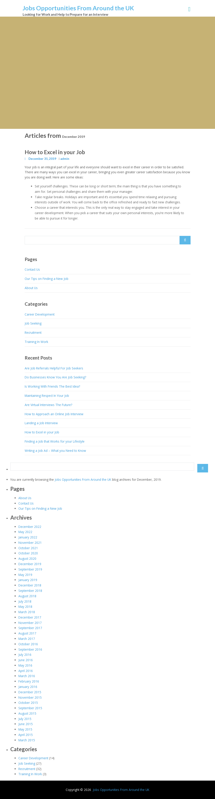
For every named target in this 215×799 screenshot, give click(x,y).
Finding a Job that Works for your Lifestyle (55, 441)
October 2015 (28, 702)
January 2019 (27, 580)
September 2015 (30, 708)
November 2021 (30, 542)
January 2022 (27, 537)
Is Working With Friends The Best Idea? (52, 386)
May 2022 (25, 532)
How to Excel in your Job (55, 152)
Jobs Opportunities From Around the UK (78, 8)
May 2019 (25, 575)
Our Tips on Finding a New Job (46, 279)
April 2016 (25, 671)
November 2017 (30, 623)
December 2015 (29, 692)
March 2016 (26, 676)
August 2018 (27, 596)
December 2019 (29, 564)
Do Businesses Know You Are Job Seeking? (55, 377)
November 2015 (30, 697)
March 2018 (26, 612)
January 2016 (27, 687)
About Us (31, 288)
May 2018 (25, 606)
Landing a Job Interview (41, 423)
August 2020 (27, 558)
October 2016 (28, 644)
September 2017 (30, 628)
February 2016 (28, 681)
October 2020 (28, 553)
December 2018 (29, 585)
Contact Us (32, 269)
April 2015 (25, 735)
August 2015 (27, 713)
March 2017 (26, 639)
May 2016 (25, 665)
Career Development (39, 314)
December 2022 (29, 527)
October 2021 (28, 548)
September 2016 (30, 649)
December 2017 (29, 617)
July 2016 (24, 654)
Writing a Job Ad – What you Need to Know (55, 450)
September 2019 (30, 569)
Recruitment (33, 332)
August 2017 (27, 633)
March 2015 (26, 740)
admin (64, 158)
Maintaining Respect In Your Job (47, 395)
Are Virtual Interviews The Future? (48, 405)
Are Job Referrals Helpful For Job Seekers (54, 368)
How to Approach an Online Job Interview (54, 414)
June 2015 (25, 724)
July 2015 (24, 719)
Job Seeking (33, 323)
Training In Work (36, 342)
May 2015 (25, 729)
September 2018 (30, 590)
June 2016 (25, 660)
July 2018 (24, 601)
